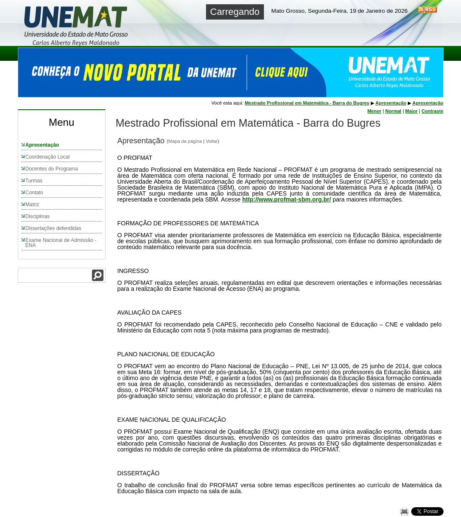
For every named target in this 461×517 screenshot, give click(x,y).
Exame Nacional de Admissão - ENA (61, 242)
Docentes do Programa (52, 169)
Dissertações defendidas (53, 228)
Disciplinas (38, 216)
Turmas (34, 181)
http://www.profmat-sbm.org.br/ (286, 199)
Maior (411, 111)
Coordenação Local (48, 157)
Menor (374, 111)
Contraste (432, 111)
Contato (34, 193)
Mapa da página (185, 141)
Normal (393, 111)
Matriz (33, 204)
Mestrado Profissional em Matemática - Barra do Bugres (307, 102)
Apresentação (42, 145)
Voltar (212, 141)
